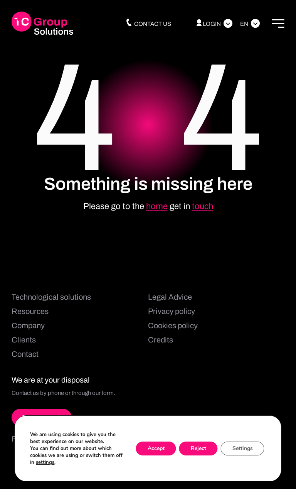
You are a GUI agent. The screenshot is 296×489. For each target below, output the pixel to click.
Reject (198, 448)
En (244, 24)
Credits (160, 340)
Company (28, 325)
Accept (156, 448)
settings (45, 462)
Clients (24, 340)
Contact (25, 354)
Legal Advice (170, 297)
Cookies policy (173, 325)
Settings (242, 448)
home (157, 206)
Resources (30, 311)
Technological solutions (51, 297)
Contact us (148, 24)
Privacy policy (171, 311)
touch (202, 206)
